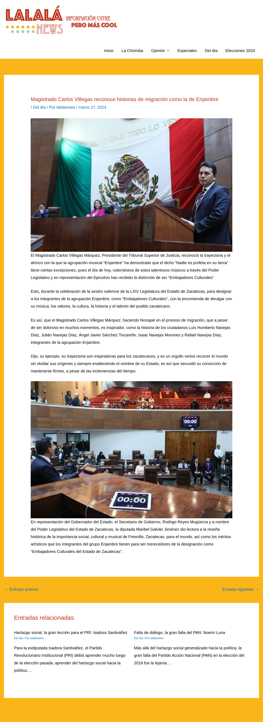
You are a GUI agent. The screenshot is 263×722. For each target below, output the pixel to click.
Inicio (109, 50)
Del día (211, 50)
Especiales (187, 50)
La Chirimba (132, 50)
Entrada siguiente (240, 589)
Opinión (158, 50)
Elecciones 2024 (240, 50)
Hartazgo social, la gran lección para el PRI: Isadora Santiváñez (70, 632)
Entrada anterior (21, 589)
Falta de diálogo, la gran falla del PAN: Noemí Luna (179, 632)
